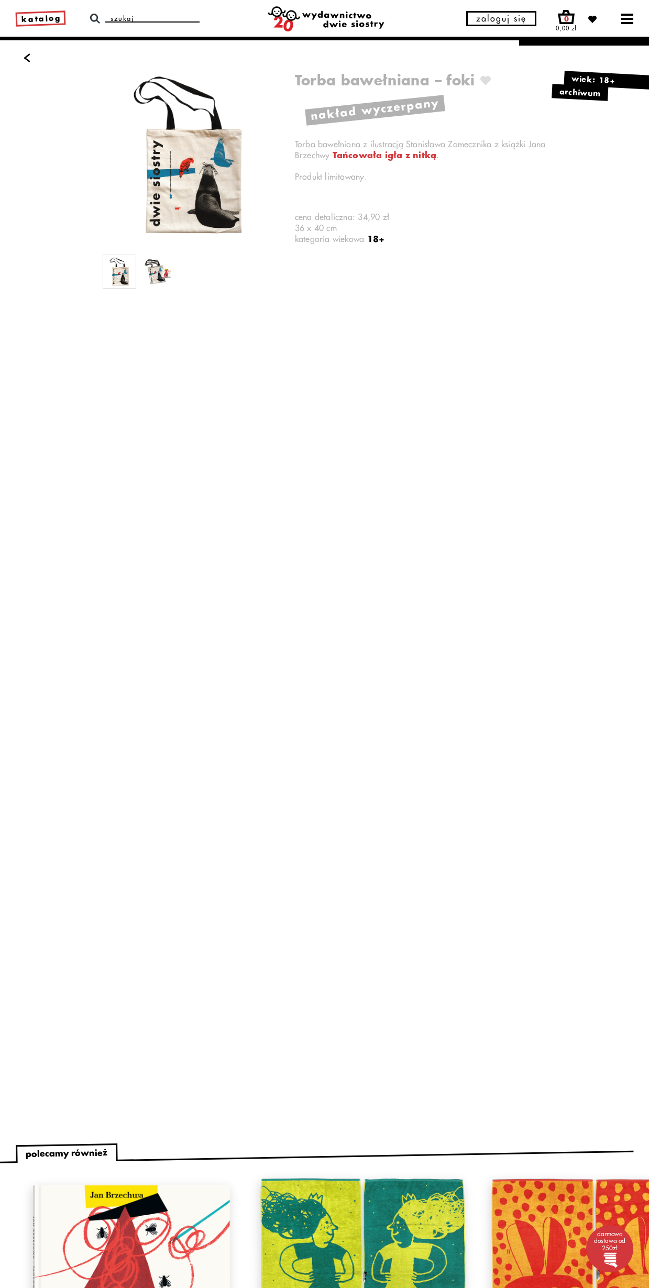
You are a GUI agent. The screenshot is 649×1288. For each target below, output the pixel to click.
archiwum (580, 92)
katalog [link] (41, 19)
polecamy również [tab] (66, 1154)
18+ (376, 239)
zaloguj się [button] (501, 19)
